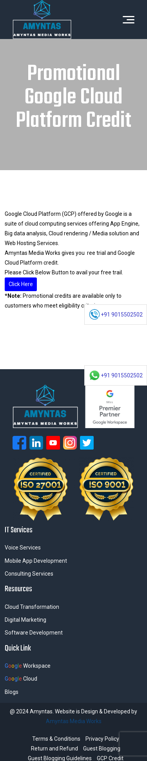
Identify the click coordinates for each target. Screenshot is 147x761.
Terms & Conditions (56, 739)
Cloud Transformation (32, 607)
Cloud (21, 679)
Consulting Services (29, 574)
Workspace (28, 666)
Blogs (11, 692)
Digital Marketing (25, 620)
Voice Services (23, 547)
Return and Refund (54, 748)
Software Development (34, 632)
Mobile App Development (36, 561)
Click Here (21, 284)
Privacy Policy (102, 739)
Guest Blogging (101, 748)
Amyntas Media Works (74, 721)
